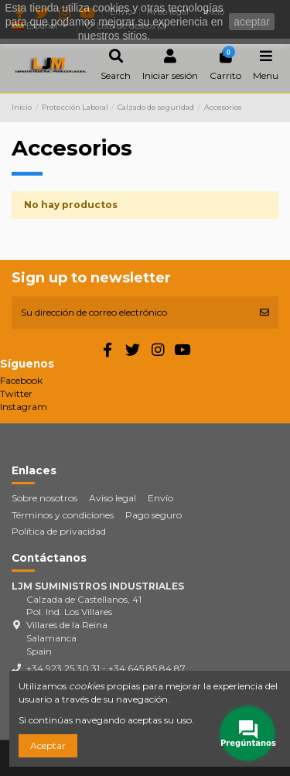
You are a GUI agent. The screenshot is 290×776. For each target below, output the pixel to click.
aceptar (252, 21)
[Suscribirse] (264, 312)
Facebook (21, 380)
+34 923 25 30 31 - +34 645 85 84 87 (106, 668)
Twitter (16, 393)
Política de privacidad (59, 531)
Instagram (23, 406)
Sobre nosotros (44, 498)
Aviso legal (112, 498)
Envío (160, 498)
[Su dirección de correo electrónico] (131, 312)
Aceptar (48, 745)
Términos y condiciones (63, 515)
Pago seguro (153, 515)
